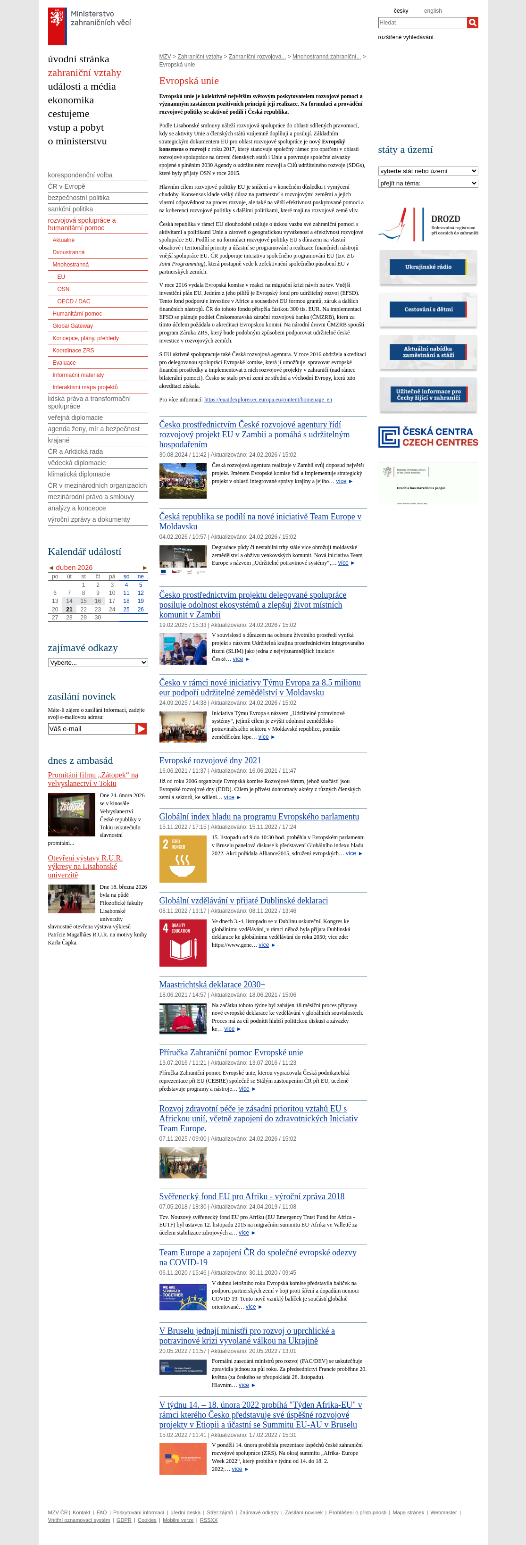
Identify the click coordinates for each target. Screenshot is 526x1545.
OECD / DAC (74, 301)
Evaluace (64, 362)
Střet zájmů (220, 1512)
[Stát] (428, 171)
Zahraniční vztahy (200, 56)
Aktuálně (64, 240)
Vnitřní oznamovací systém (79, 1520)
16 (98, 601)
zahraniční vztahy (85, 72)
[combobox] (422, 22)
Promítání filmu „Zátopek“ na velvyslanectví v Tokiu (93, 779)
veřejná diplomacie (75, 417)
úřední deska (186, 1512)
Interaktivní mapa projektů (85, 387)
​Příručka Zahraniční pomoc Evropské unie (231, 1052)
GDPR (124, 1520)
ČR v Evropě (66, 186)
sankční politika (70, 209)
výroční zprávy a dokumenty (89, 519)
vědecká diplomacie (77, 463)
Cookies (147, 1520)
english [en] (433, 11)
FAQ (102, 1512)
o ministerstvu (77, 141)
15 (84, 601)
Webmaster (444, 1512)
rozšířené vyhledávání (406, 37)
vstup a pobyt (76, 127)
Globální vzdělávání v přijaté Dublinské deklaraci (243, 900)
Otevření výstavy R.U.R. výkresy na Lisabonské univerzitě (85, 866)
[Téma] (428, 183)
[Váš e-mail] (91, 729)
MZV (165, 56)
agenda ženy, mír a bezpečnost (94, 429)
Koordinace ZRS (73, 350)
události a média (82, 86)
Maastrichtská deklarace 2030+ (212, 984)
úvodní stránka (78, 59)
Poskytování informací (138, 1512)
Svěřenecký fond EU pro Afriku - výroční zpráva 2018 (252, 1196)
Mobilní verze (178, 1520)
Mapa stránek (409, 1512)
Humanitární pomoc (77, 313)
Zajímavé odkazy (259, 1512)
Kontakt (81, 1512)
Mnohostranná (71, 264)
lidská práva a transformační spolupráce (89, 402)
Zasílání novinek (304, 1512)
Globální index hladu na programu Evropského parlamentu (259, 816)
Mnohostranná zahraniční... (326, 56)
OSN (64, 289)
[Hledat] (472, 22)
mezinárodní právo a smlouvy (91, 497)
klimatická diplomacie (79, 474)
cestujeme (69, 113)
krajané (59, 440)
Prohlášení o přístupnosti (358, 1512)
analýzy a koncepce (77, 508)
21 (69, 609)
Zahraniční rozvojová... (257, 56)
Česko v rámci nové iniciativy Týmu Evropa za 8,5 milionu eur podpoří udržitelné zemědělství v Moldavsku (260, 687)
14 (69, 601)
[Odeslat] (141, 729)
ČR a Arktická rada (75, 451)
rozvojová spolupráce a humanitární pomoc (82, 224)
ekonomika (71, 100)
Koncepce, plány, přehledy (86, 338)
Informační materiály (78, 375)
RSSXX (208, 1520)
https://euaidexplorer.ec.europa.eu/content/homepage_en (268, 399)
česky (401, 11)
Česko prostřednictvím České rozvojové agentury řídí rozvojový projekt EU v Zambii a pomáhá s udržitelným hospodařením (254, 434)
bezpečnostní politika (79, 197)
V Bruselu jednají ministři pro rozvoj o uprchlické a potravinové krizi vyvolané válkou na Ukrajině (247, 1335)
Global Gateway (73, 326)
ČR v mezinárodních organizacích (97, 485)
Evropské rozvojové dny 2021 (210, 760)
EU (62, 277)
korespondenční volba (80, 175)
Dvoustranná (69, 252)
